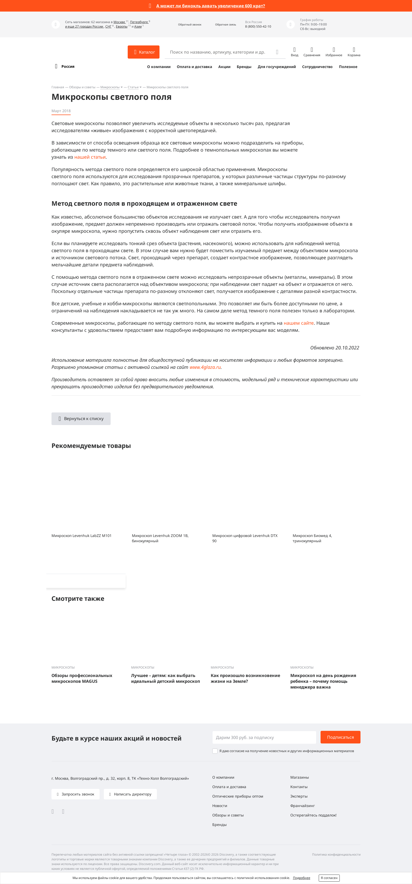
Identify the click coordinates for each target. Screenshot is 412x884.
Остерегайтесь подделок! (313, 815)
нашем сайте (299, 323)
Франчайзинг (302, 805)
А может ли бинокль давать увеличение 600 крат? (210, 6)
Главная (58, 87)
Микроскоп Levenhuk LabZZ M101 (82, 535)
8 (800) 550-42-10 (258, 26)
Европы (121, 26)
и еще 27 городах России (84, 26)
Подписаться (340, 737)
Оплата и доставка (194, 66)
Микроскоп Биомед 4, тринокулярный (312, 538)
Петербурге (139, 22)
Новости (219, 805)
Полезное (348, 66)
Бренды (244, 66)
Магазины (299, 777)
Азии (138, 26)
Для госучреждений (277, 66)
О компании (159, 66)
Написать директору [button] (132, 794)
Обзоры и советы (82, 87)
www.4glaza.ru (205, 367)
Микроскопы (110, 87)
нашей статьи (90, 157)
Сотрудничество (317, 66)
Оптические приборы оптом (237, 796)
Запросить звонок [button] (77, 794)
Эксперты (299, 796)
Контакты (299, 786)
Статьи (133, 87)
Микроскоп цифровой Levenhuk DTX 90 (244, 538)
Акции (224, 66)
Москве (120, 22)
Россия (67, 66)
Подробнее (301, 878)
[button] (184, 24)
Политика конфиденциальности (336, 854)
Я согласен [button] (329, 878)
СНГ (108, 26)
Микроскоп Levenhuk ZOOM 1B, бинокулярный (160, 538)
